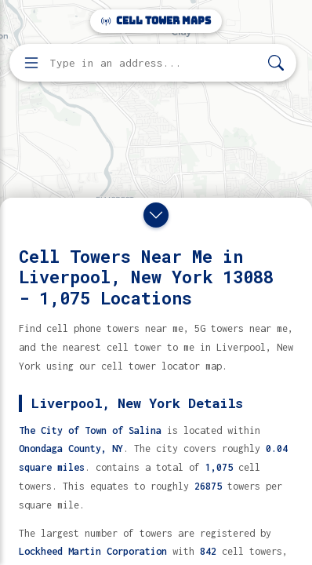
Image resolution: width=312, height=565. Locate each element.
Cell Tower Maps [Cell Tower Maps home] (156, 21)
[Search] (276, 63)
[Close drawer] (156, 215)
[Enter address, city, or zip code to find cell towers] (154, 63)
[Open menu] (31, 62)
